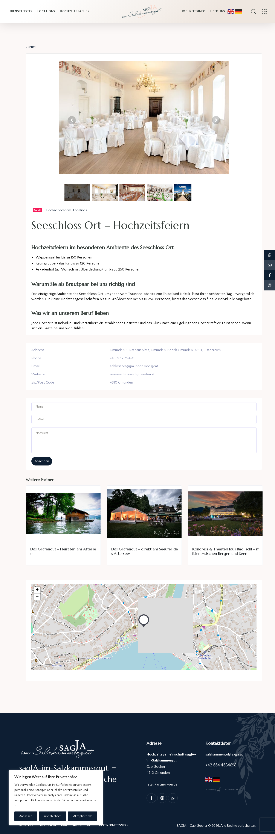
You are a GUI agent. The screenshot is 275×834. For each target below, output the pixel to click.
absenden (42, 461)
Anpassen (25, 816)
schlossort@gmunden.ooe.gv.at (134, 366)
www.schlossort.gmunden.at (132, 374)
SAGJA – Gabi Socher (192, 826)
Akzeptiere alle (82, 816)
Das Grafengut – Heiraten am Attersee (63, 551)
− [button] (37, 597)
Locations (80, 210)
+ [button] (37, 590)
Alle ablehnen (52, 816)
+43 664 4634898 (220, 765)
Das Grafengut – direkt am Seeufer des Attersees (144, 551)
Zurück (31, 47)
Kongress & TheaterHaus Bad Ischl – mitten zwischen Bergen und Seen (226, 551)
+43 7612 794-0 (122, 358)
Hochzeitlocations (59, 210)
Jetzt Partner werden (163, 784)
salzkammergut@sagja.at (224, 754)
